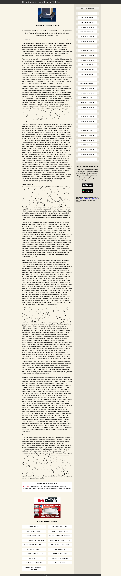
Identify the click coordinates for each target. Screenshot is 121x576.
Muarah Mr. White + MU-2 (60, 545)
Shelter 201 (59, 562)
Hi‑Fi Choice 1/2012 (86, 159)
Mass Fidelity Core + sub (59, 540)
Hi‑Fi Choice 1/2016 (86, 112)
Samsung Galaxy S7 (59, 558)
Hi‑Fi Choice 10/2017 (87, 22)
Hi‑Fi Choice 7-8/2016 (86, 83)
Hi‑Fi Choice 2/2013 (86, 149)
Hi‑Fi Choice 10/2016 (87, 74)
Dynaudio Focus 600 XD (59, 531)
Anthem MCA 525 (33, 527)
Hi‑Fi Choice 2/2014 (86, 140)
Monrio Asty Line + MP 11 (33, 545)
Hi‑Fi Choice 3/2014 (86, 135)
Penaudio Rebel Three (33, 553)
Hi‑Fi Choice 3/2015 (86, 121)
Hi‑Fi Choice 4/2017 (86, 46)
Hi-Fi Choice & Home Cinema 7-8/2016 (41, 2)
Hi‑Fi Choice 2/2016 (86, 107)
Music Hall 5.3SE (33, 549)
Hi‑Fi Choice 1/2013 (86, 154)
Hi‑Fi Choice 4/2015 (86, 116)
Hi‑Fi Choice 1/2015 (86, 130)
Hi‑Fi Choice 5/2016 (86, 93)
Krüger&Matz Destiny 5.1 (33, 540)
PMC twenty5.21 (33, 558)
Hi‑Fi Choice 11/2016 (87, 69)
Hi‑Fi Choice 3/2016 (86, 102)
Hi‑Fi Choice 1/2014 (86, 145)
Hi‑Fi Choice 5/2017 (86, 41)
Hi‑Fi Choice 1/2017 (86, 60)
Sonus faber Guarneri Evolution (34, 568)
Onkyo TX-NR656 (59, 549)
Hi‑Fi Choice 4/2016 (86, 97)
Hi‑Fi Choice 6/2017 (86, 36)
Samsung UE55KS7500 (33, 562)
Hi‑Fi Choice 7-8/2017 (86, 32)
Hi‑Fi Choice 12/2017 (87, 13)
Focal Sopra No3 (33, 536)
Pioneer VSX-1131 (59, 553)
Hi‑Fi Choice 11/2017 (87, 17)
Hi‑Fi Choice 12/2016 (87, 64)
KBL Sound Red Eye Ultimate (59, 536)
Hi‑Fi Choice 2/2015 (86, 126)
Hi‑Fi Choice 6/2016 (86, 88)
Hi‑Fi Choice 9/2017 (86, 27)
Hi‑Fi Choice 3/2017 (86, 50)
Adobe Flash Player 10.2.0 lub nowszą (88, 198)
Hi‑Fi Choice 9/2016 (86, 79)
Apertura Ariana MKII (59, 527)
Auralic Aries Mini (33, 531)
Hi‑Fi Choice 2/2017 (86, 55)
